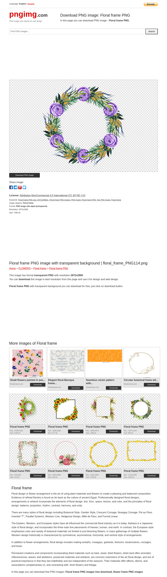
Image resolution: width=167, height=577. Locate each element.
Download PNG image (24, 175)
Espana (31, 4)
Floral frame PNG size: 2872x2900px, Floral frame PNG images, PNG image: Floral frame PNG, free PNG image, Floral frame (69, 200)
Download (38, 385)
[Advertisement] (83, 58)
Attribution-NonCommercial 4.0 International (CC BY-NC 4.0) (52, 195)
